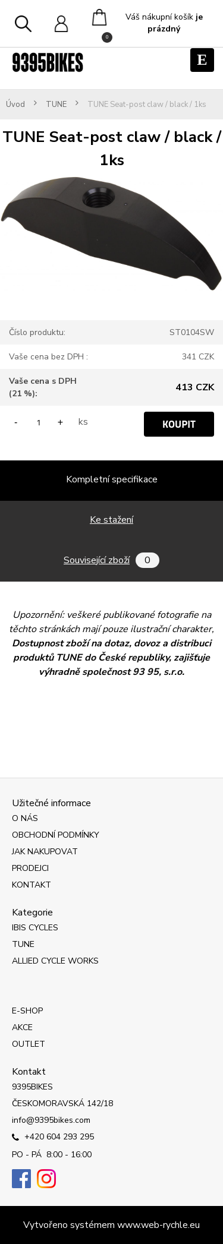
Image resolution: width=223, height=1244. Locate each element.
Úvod (15, 104)
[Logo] (47, 62)
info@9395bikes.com (51, 1120)
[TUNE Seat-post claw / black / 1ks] (111, 178)
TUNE (56, 104)
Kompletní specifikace (112, 479)
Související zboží (111, 560)
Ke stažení (111, 519)
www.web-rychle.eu (158, 1225)
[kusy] (38, 422)
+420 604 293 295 (53, 1138)
